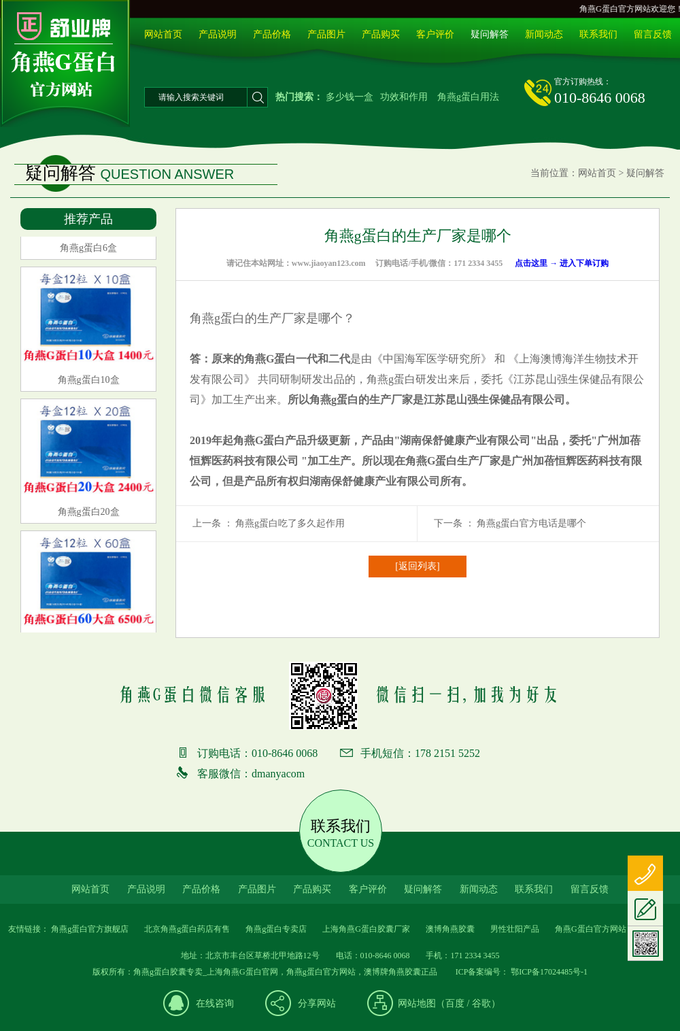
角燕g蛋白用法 (468, 97)
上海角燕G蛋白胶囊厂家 (366, 929)
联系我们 (598, 34)
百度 (454, 1003)
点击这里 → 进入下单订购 (562, 263)
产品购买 (381, 34)
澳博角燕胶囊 (450, 929)
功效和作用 (404, 97)
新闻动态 (544, 34)
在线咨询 (215, 1003)
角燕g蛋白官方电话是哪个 (531, 523)
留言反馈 (653, 34)
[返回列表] (417, 566)
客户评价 (435, 34)
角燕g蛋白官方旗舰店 (90, 929)
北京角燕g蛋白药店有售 (187, 929)
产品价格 (272, 34)
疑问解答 (490, 34)
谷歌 (481, 1003)
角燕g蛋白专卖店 (276, 929)
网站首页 (163, 34)
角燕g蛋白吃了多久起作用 (290, 523)
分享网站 (317, 1003)
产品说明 (218, 34)
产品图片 (326, 34)
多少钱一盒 (349, 97)
